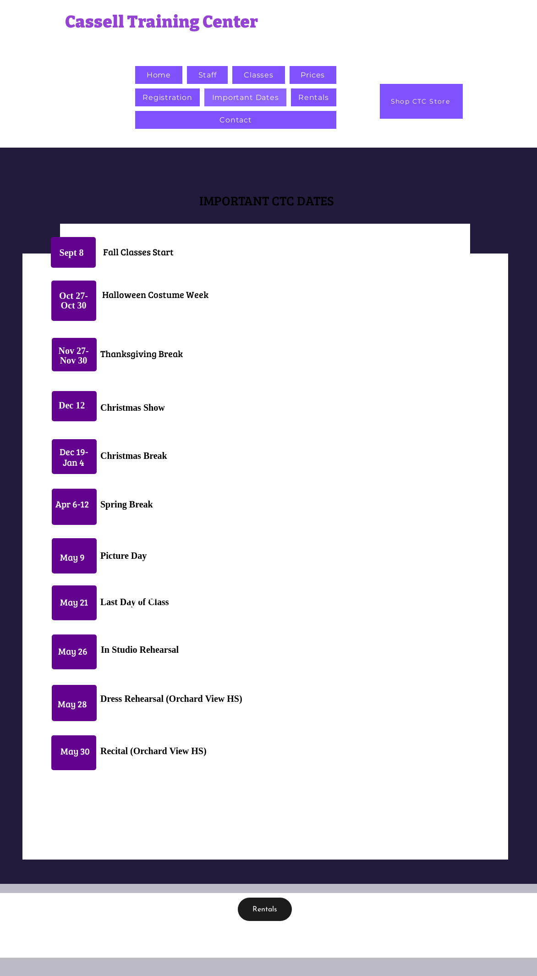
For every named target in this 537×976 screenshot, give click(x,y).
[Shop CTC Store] (421, 101)
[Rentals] (265, 909)
